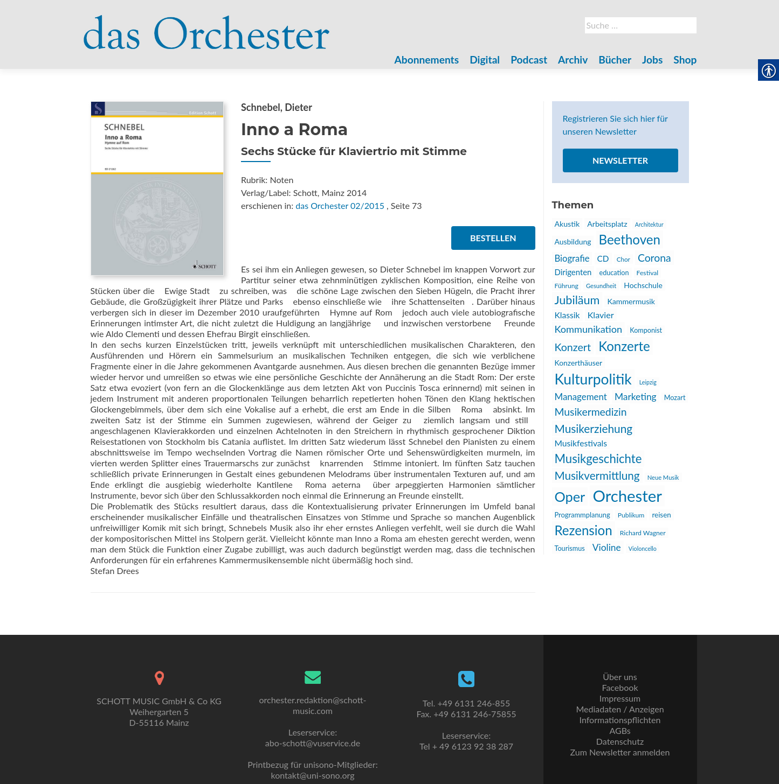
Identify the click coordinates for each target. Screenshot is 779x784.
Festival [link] (648, 273)
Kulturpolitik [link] (593, 379)
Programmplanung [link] (582, 514)
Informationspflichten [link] (620, 720)
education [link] (614, 273)
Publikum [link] (631, 515)
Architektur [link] (649, 224)
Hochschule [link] (643, 285)
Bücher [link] (614, 59)
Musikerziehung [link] (594, 428)
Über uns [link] (620, 676)
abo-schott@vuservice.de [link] (312, 743)
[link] (207, 26)
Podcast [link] (529, 59)
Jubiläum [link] (577, 300)
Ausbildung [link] (573, 241)
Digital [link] (485, 59)
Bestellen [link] (493, 238)
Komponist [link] (646, 330)
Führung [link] (566, 286)
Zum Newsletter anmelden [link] (620, 752)
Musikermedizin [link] (591, 411)
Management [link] (581, 396)
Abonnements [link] (427, 59)
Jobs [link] (652, 59)
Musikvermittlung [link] (597, 475)
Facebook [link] (620, 687)
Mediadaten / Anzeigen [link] (620, 709)
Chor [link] (623, 259)
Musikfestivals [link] (581, 443)
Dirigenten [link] (573, 272)
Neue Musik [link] (663, 477)
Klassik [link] (567, 315)
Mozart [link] (675, 398)
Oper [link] (570, 496)
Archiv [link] (573, 59)
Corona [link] (654, 257)
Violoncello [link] (643, 548)
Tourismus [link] (570, 548)
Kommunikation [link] (589, 329)
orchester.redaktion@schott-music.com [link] (312, 705)
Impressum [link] (619, 698)
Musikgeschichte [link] (598, 458)
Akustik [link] (567, 223)
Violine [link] (606, 547)
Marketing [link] (636, 396)
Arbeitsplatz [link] (607, 223)
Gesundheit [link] (601, 285)
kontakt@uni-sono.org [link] (313, 775)
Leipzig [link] (648, 382)
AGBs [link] (619, 730)
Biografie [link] (572, 258)
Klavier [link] (601, 315)
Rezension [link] (583, 530)
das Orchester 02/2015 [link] (339, 205)
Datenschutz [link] (620, 741)
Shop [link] (685, 59)
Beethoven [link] (629, 239)
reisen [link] (661, 514)
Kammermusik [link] (630, 301)
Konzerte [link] (624, 346)
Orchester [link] (626, 495)
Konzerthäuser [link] (579, 362)
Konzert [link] (573, 347)
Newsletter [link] (620, 160)
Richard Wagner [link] (643, 533)
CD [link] (603, 258)
